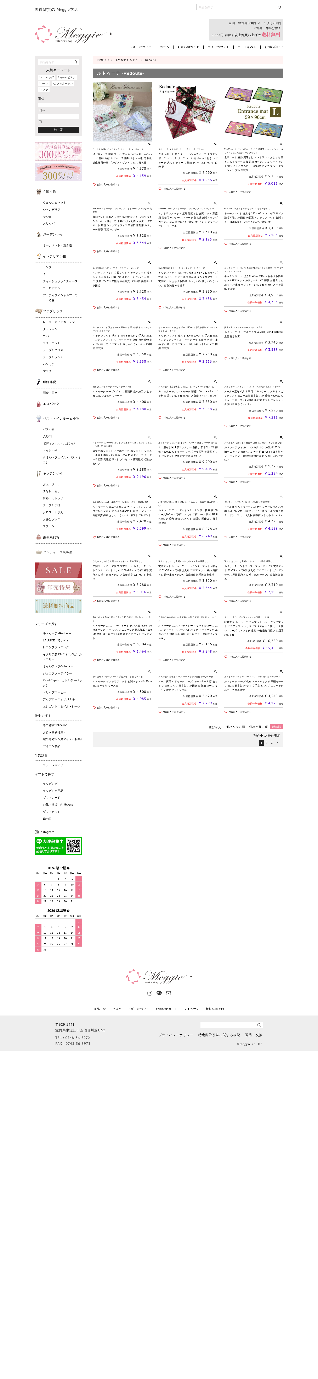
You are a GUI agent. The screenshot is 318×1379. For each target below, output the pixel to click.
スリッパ (49, 223)
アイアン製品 (51, 746)
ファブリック (53, 311)
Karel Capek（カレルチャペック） (62, 683)
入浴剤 (47, 436)
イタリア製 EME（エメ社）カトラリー (62, 657)
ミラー (47, 274)
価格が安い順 (235, 728)
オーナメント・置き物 (57, 245)
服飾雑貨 (49, 382)
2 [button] (267, 743)
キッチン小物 (53, 473)
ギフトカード (51, 797)
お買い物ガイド (188, 47)
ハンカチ (49, 364)
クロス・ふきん (53, 512)
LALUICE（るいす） (56, 640)
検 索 (58, 129)
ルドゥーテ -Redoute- (57, 633)
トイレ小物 (50, 450)
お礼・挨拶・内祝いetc (58, 804)
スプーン (49, 526)
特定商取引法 (219, 1035)
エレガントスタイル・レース (62, 706)
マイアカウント (218, 47)
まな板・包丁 (51, 491)
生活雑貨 (41, 755)
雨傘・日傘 (50, 392)
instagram (44, 832)
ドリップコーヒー (54, 692)
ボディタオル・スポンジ (59, 443)
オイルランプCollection (58, 666)
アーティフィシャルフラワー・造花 (60, 297)
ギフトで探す (45, 774)
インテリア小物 (54, 256)
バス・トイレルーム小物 (61, 418)
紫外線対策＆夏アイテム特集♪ (62, 739)
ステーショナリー (54, 765)
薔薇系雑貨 (51, 537)
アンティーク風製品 (58, 552)
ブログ (117, 1008)
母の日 (47, 818)
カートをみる (247, 47)
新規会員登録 (215, 1008)
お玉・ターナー (53, 484)
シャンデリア (51, 209)
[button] (277, 744)
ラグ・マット (51, 343)
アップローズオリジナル (59, 699)
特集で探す (43, 715)
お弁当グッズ (51, 519)
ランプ (47, 267)
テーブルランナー (54, 357)
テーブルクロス (53, 350)
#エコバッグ (46, 77)
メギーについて (141, 47)
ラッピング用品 (53, 790)
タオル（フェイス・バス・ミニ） (62, 460)
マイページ (191, 1008)
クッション (50, 329)
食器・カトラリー (54, 498)
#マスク (44, 89)
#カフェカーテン (63, 83)
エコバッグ (51, 403)
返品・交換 (254, 1035)
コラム (164, 47)
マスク (47, 371)
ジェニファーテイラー (57, 673)
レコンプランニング (56, 647)
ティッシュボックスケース (60, 281)
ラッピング (50, 783)
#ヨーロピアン (67, 77)
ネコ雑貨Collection (55, 725)
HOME (100, 60)
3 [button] (272, 743)
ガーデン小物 (53, 234)
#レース (44, 83)
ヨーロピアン (51, 288)
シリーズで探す (46, 624)
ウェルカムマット (54, 202)
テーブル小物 (51, 505)
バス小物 (49, 429)
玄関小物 (49, 191)
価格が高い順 (258, 728)
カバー (47, 336)
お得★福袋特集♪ (54, 732)
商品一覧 (100, 1008)
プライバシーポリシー (175, 1035)
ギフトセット (51, 811)
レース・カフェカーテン (59, 322)
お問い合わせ (274, 47)
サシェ (47, 216)
